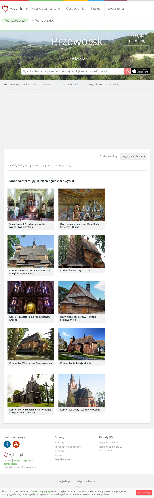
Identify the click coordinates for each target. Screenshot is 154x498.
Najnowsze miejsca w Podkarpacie (110, 448)
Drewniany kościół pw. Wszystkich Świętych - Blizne (79, 225)
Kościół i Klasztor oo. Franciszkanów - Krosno (30, 318)
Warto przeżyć (44, 20)
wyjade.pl (19, 8)
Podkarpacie (28, 84)
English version (63, 459)
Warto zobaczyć (15, 20)
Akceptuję (144, 492)
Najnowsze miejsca (109, 442)
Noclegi (96, 8)
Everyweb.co (29, 467)
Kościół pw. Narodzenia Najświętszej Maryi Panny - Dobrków (30, 411)
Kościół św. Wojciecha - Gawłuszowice (30, 363)
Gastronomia (75, 8)
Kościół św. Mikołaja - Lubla (76, 363)
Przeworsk (77, 41)
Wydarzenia (116, 8)
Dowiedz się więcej (40, 491)
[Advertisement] (77, 119)
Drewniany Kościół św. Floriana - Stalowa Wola (78, 318)
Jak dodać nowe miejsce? (68, 446)
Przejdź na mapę (137, 37)
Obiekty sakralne (94, 84)
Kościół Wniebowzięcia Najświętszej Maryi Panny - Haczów (29, 272)
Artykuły (59, 442)
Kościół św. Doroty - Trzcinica (76, 270)
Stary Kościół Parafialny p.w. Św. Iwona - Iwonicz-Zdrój (27, 225)
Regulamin (60, 451)
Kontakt (59, 455)
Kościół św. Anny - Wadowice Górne (80, 409)
